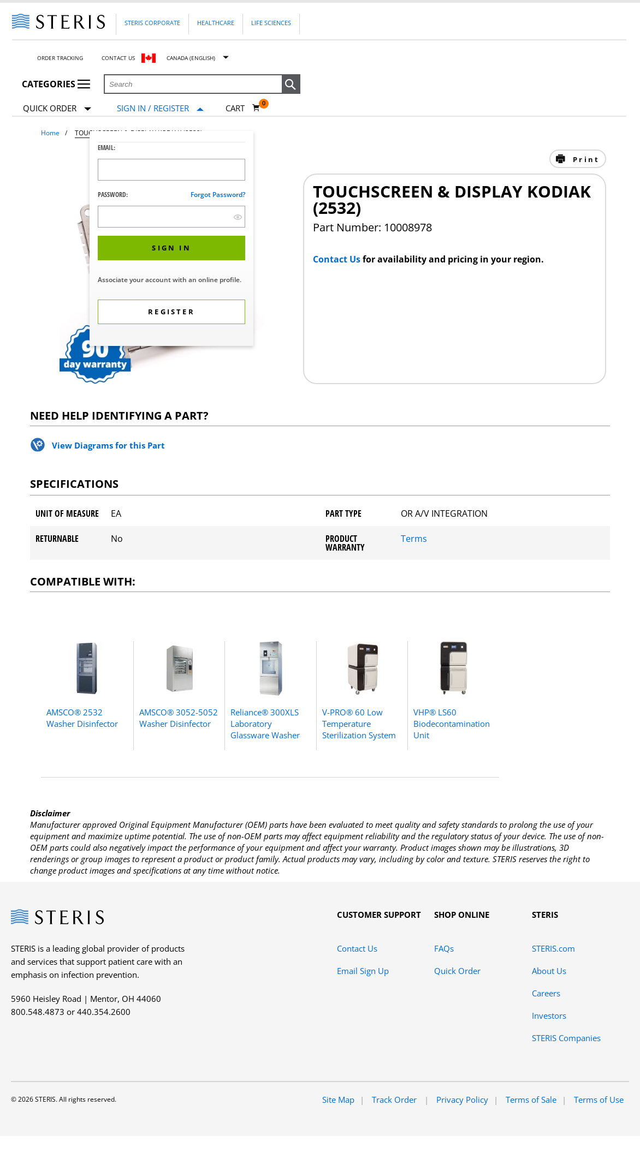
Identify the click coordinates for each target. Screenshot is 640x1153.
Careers (546, 993)
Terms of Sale (531, 1099)
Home (50, 133)
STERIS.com (553, 948)
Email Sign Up (363, 970)
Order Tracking (60, 58)
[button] (291, 84)
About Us (549, 970)
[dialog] (171, 240)
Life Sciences (271, 23)
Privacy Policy (462, 1099)
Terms (414, 539)
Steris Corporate (152, 23)
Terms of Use (599, 1099)
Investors (549, 1015)
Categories (56, 84)
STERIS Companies (566, 1037)
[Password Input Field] (171, 217)
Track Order (395, 1099)
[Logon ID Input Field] (171, 170)
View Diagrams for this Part (108, 445)
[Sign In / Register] (160, 108)
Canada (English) (191, 58)
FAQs (444, 948)
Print (585, 159)
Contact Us (118, 58)
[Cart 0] (243, 108)
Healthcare (215, 23)
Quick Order (57, 108)
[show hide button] (237, 217)
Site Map (338, 1099)
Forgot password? (218, 194)
